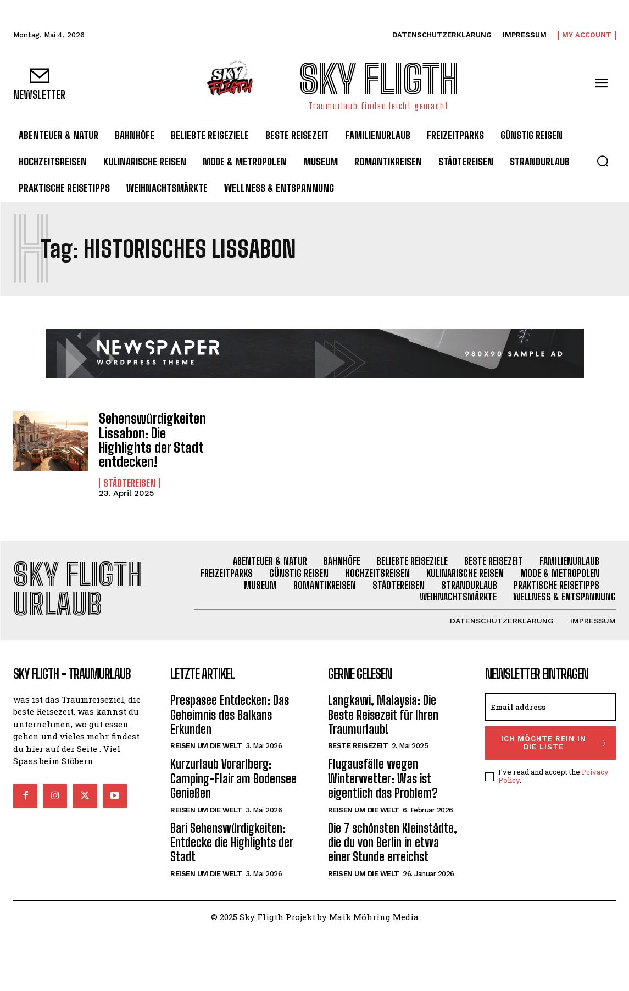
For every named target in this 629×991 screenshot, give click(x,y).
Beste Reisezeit (358, 746)
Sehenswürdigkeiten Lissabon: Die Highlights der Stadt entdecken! (152, 440)
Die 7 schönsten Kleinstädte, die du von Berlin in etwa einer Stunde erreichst (392, 843)
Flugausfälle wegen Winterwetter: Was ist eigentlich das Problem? (382, 778)
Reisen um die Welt (206, 746)
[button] (602, 161)
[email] (550, 707)
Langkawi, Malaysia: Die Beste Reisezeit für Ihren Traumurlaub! (383, 715)
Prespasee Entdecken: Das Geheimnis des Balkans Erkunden (229, 715)
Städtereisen (129, 483)
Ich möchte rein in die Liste (554, 742)
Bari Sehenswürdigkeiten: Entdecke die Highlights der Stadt (231, 843)
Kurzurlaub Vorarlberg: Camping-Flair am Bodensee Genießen (233, 778)
